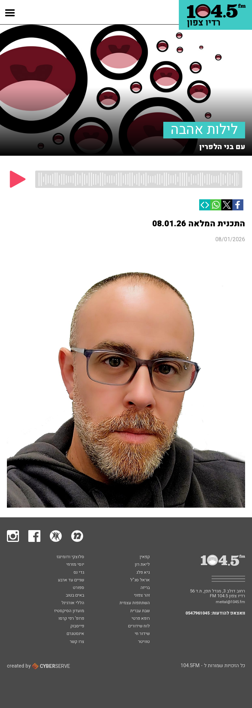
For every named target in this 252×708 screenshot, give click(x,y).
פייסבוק (77, 626)
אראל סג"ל (140, 580)
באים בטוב (75, 595)
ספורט (78, 588)
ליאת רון (142, 564)
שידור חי (142, 634)
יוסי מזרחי (75, 564)
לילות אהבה (204, 130)
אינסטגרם (75, 634)
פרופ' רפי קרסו (71, 618)
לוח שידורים (139, 626)
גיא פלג (143, 572)
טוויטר (144, 641)
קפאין (144, 557)
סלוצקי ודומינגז (70, 557)
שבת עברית (140, 611)
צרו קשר (77, 641)
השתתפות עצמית (134, 603)
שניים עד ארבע (71, 580)
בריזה (145, 588)
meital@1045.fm (230, 602)
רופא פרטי (141, 618)
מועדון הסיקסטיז (69, 611)
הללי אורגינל (72, 603)
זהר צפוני (142, 595)
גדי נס (79, 572)
